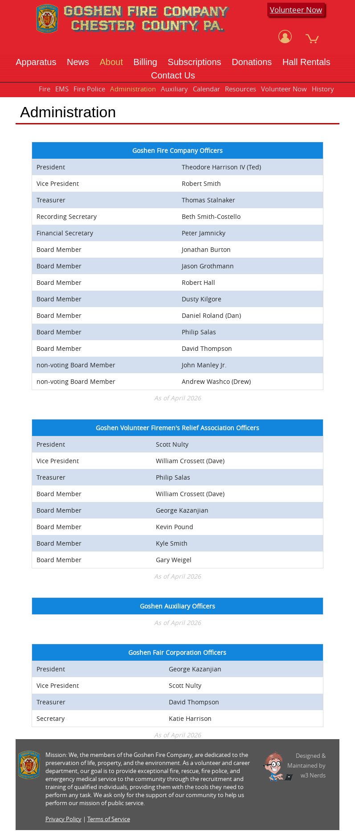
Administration (133, 88)
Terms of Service (108, 819)
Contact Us (173, 75)
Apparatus (36, 62)
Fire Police (89, 88)
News (78, 62)
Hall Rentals (306, 62)
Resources (240, 88)
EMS (62, 88)
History (323, 88)
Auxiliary (174, 88)
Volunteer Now (296, 9)
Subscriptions (194, 62)
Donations (252, 62)
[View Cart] (312, 36)
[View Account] (285, 36)
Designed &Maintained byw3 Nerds (306, 765)
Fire (44, 88)
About (111, 62)
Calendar (206, 88)
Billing (145, 62)
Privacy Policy (63, 819)
